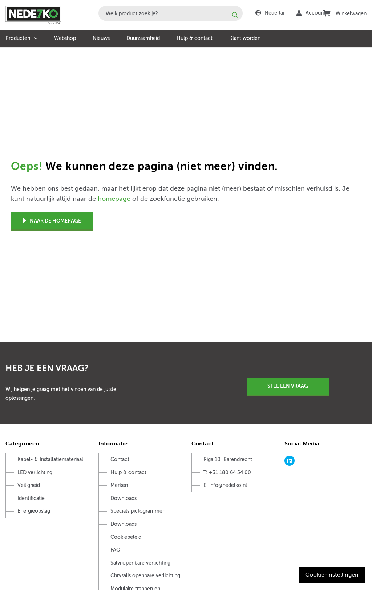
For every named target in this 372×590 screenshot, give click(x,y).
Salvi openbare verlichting (140, 563)
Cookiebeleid (125, 537)
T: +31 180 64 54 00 (227, 472)
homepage (114, 198)
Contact (119, 459)
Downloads (123, 498)
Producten (17, 38)
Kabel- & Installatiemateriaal (50, 459)
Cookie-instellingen (332, 574)
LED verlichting (34, 472)
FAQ (115, 550)
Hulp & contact (195, 38)
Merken (119, 485)
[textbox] (170, 13)
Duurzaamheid (143, 38)
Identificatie (31, 498)
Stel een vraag (287, 386)
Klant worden (244, 38)
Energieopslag (33, 511)
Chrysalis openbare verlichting (145, 575)
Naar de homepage (52, 220)
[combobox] (170, 13)
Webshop (65, 38)
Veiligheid (28, 485)
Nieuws (101, 38)
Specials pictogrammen (137, 511)
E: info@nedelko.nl (225, 485)
